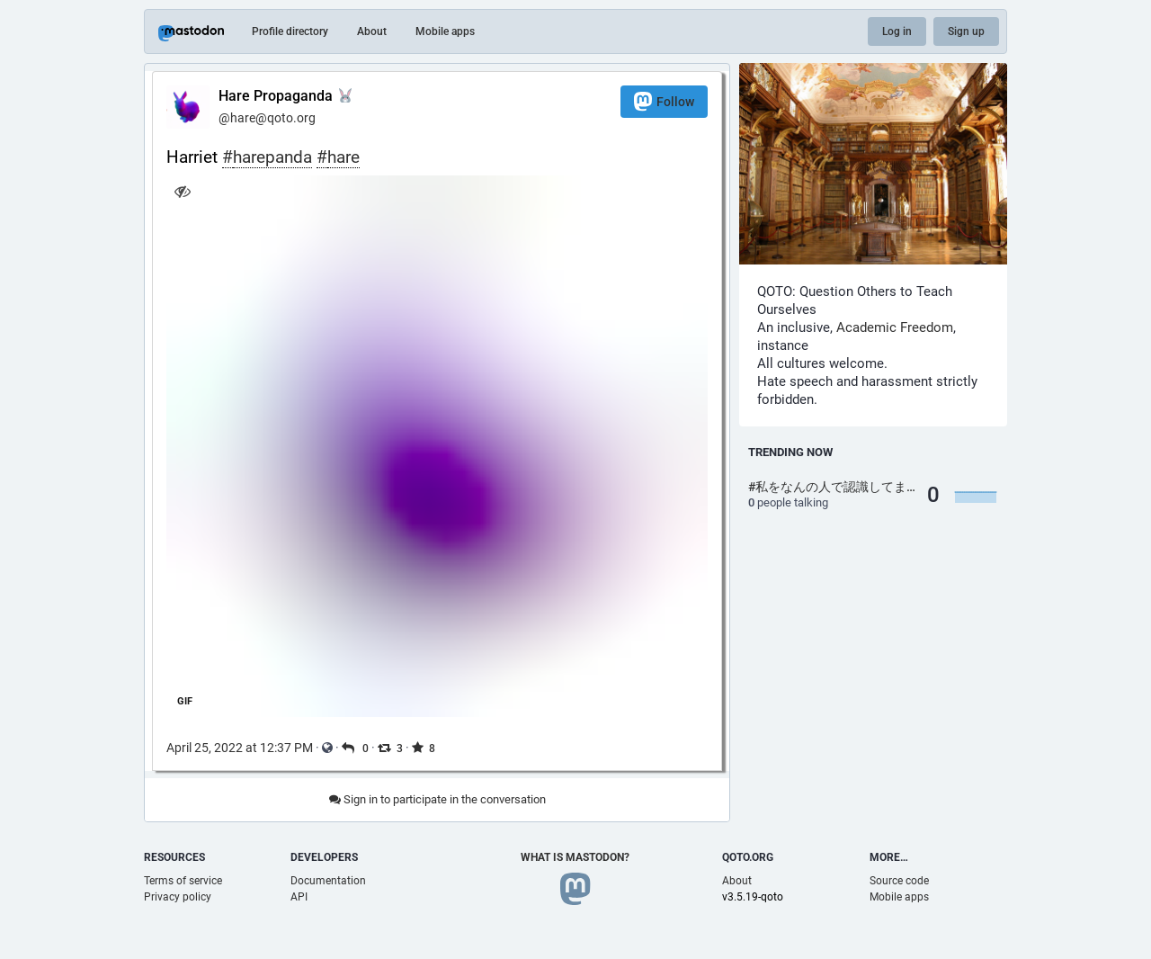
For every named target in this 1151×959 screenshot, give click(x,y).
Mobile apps (445, 31)
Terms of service (183, 880)
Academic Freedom (894, 327)
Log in (897, 31)
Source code (899, 880)
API (299, 897)
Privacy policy (177, 897)
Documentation (328, 880)
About (372, 31)
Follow (664, 101)
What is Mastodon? (575, 857)
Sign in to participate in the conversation (437, 799)
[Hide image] (182, 191)
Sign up (966, 31)
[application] (437, 446)
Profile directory (290, 31)
